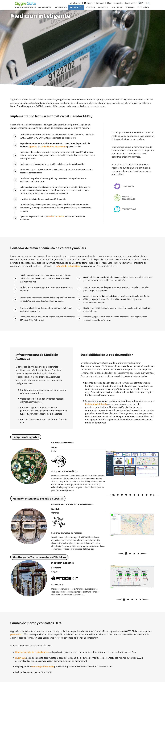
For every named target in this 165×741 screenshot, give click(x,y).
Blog (109, 3)
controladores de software (68, 144)
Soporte (90, 7)
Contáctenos (130, 207)
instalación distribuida (96, 390)
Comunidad (118, 3)
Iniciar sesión (130, 3)
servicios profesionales (42, 683)
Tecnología (44, 7)
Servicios (103, 7)
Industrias (61, 7)
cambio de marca (58, 211)
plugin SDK (20, 674)
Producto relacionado (130, 194)
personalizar (16, 650)
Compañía (143, 7)
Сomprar (90, 3)
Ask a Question (75, 3)
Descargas (100, 3)
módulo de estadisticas (68, 260)
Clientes (129, 7)
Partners (117, 7)
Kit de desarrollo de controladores (32, 668)
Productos (76, 7)
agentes (47, 144)
